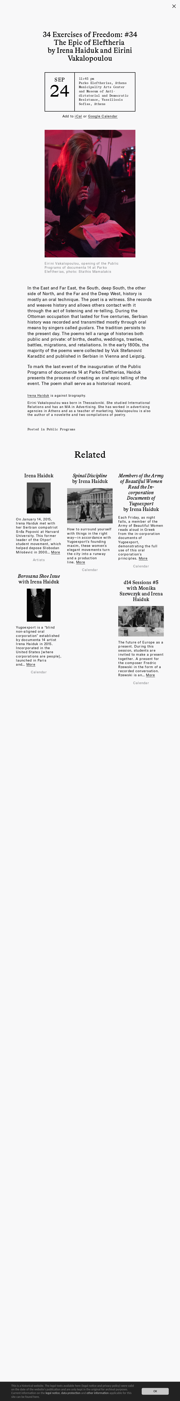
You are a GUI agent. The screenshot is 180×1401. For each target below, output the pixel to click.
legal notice (53, 1393)
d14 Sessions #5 (141, 582)
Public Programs (61, 429)
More (55, 552)
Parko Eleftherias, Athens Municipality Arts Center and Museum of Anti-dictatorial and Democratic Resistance (104, 91)
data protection (70, 1393)
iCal (78, 116)
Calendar (90, 570)
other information (98, 1393)
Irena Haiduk (38, 396)
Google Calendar (103, 116)
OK (155, 1391)
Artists (39, 560)
